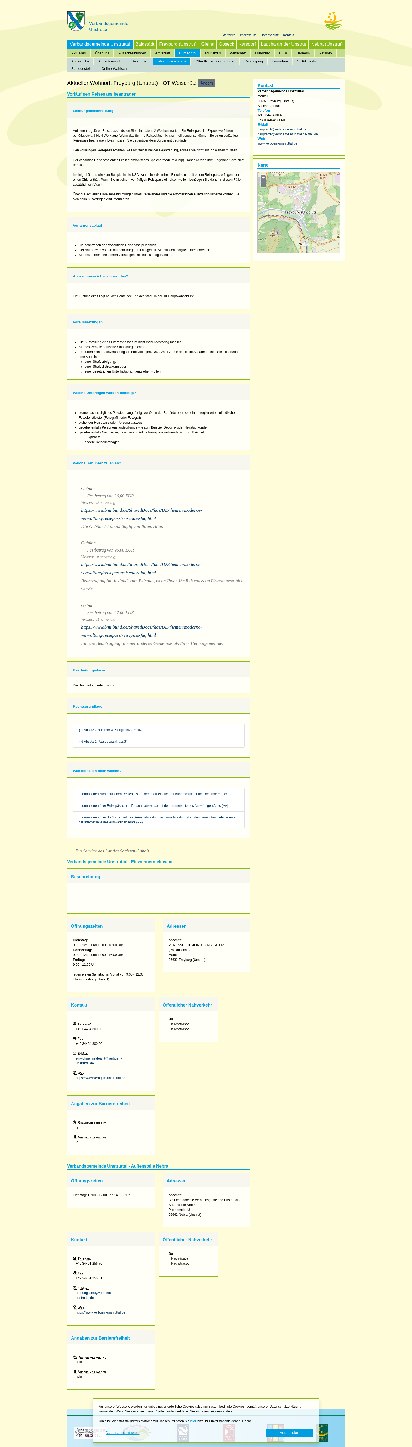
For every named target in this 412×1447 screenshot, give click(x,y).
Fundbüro (262, 53)
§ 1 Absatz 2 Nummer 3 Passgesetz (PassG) (111, 730)
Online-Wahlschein (116, 69)
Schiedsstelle (82, 69)
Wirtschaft (238, 53)
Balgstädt (144, 44)
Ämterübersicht (110, 61)
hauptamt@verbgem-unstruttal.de (281, 129)
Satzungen (140, 61)
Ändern (207, 83)
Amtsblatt (162, 53)
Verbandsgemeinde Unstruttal (100, 44)
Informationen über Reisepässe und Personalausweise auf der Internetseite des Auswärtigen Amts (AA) (153, 806)
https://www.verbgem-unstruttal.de (100, 1078)
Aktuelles (78, 53)
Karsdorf (247, 44)
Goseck (226, 44)
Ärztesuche (80, 61)
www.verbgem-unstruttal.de (277, 143)
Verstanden (289, 1432)
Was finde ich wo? (172, 61)
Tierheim (303, 53)
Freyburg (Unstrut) (177, 44)
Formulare (280, 61)
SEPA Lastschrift (310, 61)
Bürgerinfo (187, 53)
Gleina (208, 44)
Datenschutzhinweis (123, 1432)
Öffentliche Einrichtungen (215, 61)
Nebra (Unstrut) (327, 44)
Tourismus (213, 53)
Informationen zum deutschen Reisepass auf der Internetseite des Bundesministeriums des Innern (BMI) (154, 794)
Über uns (102, 53)
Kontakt (288, 35)
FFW (283, 53)
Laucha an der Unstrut (283, 44)
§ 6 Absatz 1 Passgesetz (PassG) (103, 741)
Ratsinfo (325, 53)
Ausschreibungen (132, 53)
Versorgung (253, 61)
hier (193, 1421)
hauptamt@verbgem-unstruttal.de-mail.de (287, 134)
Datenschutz (269, 35)
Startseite (229, 35)
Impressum (248, 35)
